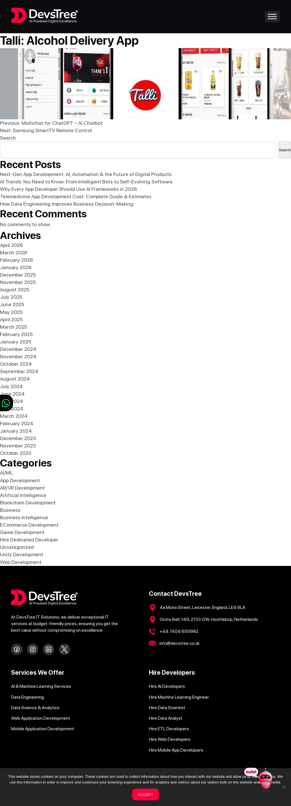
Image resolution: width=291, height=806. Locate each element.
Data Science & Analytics (35, 707)
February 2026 (16, 260)
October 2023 (15, 453)
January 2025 (15, 342)
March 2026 (13, 252)
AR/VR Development (22, 488)
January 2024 (16, 431)
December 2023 (18, 438)
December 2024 (18, 349)
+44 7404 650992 (178, 631)
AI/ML (6, 473)
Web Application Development (40, 718)
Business (10, 510)
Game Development (22, 532)
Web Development (20, 562)
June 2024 (12, 394)
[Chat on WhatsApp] (6, 403)
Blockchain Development (28, 503)
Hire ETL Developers (169, 728)
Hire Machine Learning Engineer (179, 697)
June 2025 (12, 304)
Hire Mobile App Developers (176, 750)
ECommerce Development (29, 525)
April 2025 (11, 319)
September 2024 (19, 371)
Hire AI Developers (167, 686)
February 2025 (16, 334)
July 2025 (11, 297)
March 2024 (14, 416)
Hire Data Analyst (165, 718)
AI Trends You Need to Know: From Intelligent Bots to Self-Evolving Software (86, 182)
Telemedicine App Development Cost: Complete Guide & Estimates (75, 196)
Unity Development (21, 554)
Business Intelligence (24, 517)
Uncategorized (17, 547)
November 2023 (18, 446)
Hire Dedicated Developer (29, 540)
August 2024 (15, 379)
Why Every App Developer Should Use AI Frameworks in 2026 (68, 189)
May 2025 (11, 312)
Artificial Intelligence (23, 495)
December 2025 (18, 275)
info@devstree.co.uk (179, 643)
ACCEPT (145, 794)
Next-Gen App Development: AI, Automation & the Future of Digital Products (86, 174)
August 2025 (14, 289)
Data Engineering (27, 697)
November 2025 (18, 282)
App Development (20, 480)
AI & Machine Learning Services (41, 686)
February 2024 (16, 423)
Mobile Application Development (42, 728)
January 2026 (16, 267)
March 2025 (13, 327)
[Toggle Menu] (272, 16)
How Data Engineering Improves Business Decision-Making (66, 204)
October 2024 (16, 364)
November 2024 (18, 356)
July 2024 (11, 386)
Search (8, 138)
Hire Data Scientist (167, 707)
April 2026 (11, 245)
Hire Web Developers (169, 739)
